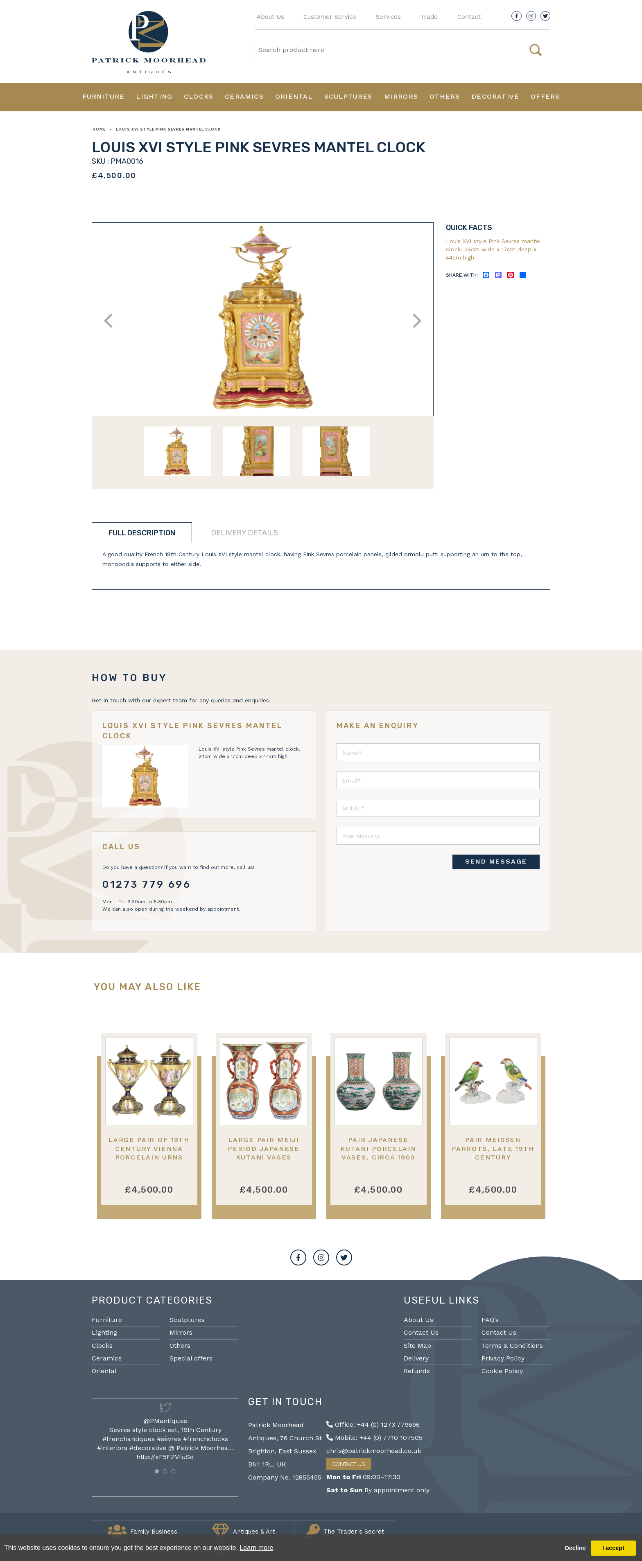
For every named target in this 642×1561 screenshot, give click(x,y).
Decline (575, 1548)
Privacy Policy (503, 1358)
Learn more (256, 1547)
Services (388, 16)
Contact (469, 16)
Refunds (417, 1371)
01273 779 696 (146, 884)
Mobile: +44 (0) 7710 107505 (374, 1437)
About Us (270, 16)
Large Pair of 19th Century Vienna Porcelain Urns (149, 1148)
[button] (157, 1471)
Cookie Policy (502, 1371)
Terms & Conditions (512, 1345)
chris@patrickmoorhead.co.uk (373, 1451)
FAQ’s (490, 1320)
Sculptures (348, 96)
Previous (111, 321)
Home (99, 129)
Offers (545, 96)
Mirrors (401, 96)
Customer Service (329, 16)
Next (414, 321)
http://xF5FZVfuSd (165, 1457)
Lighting (154, 96)
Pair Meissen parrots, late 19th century (493, 1148)
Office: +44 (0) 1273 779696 (373, 1424)
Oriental (294, 96)
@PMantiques (165, 1421)
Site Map (417, 1345)
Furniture (103, 96)
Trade (429, 16)
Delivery (416, 1358)
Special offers (191, 1358)
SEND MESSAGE (496, 861)
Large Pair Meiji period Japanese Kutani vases (264, 1148)
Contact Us (421, 1332)
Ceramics (244, 96)
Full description (142, 532)
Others (445, 96)
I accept (613, 1548)
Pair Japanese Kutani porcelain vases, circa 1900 (378, 1148)
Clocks (198, 96)
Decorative (495, 96)
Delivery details (244, 532)
